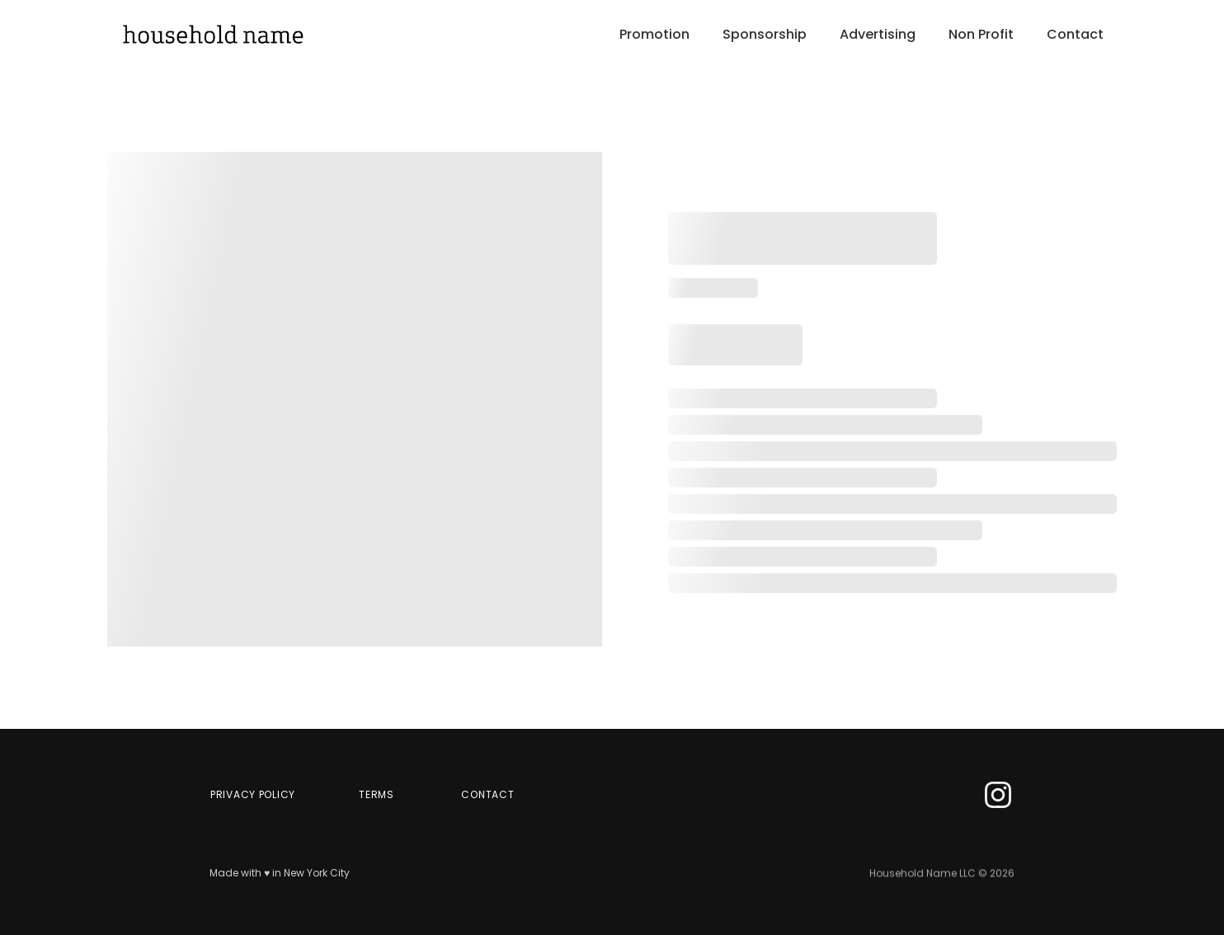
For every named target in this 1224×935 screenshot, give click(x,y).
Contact (1075, 35)
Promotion (654, 35)
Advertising (878, 35)
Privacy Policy (252, 794)
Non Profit (981, 35)
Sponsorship (765, 35)
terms (376, 794)
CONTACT (487, 794)
